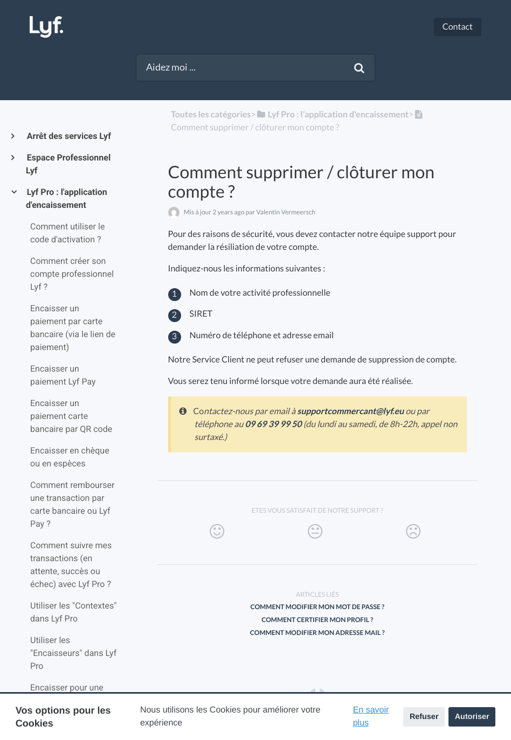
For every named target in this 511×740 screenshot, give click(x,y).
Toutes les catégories (211, 114)
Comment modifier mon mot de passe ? (317, 607)
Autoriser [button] (472, 717)
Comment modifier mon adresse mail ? (317, 633)
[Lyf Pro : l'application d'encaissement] (332, 114)
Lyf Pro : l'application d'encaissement (66, 198)
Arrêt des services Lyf (68, 136)
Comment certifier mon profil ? (317, 620)
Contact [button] (458, 27)
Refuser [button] (424, 717)
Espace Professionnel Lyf (68, 164)
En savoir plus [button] (371, 717)
